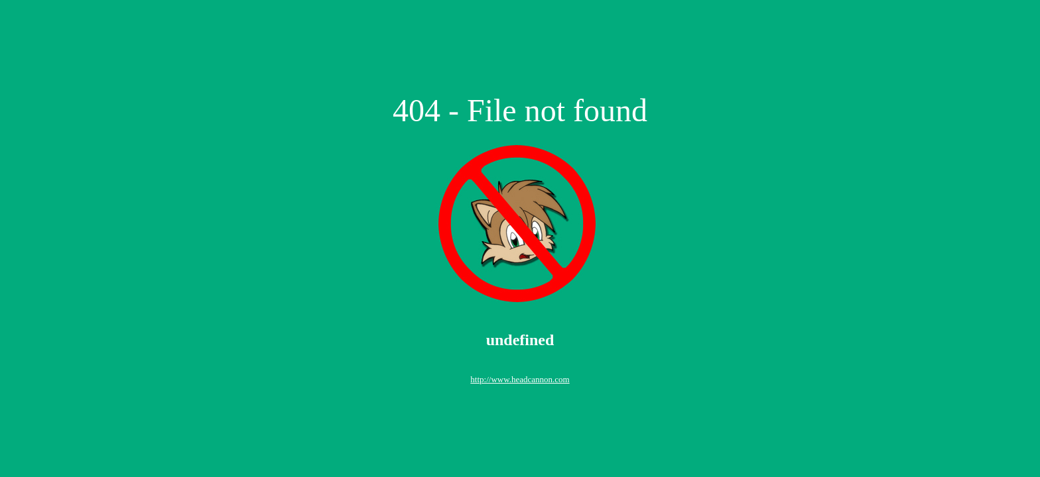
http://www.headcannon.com (519, 379)
